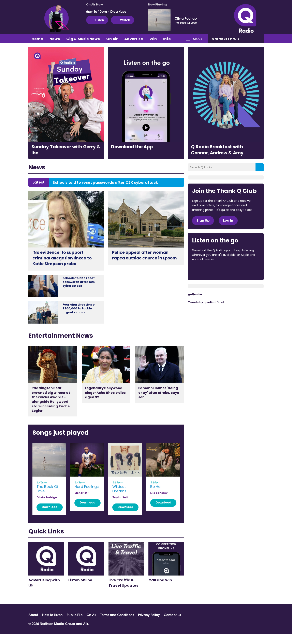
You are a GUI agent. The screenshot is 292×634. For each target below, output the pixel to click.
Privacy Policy (149, 614)
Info (167, 38)
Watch (122, 19)
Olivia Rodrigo (186, 18)
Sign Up (202, 220)
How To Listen (52, 614)
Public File (75, 614)
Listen (97, 19)
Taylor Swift (121, 497)
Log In (228, 220)
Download (49, 507)
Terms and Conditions (117, 614)
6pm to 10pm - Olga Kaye (106, 11)
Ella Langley (158, 493)
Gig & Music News (83, 38)
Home (37, 38)
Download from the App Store (208, 270)
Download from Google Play (241, 270)
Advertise (133, 38)
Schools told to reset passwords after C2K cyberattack (105, 182)
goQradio (195, 294)
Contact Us (172, 614)
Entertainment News (60, 335)
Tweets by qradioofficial (206, 302)
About (33, 614)
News (54, 38)
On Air (112, 38)
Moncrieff (81, 493)
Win (153, 38)
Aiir (85, 623)
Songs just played (60, 432)
